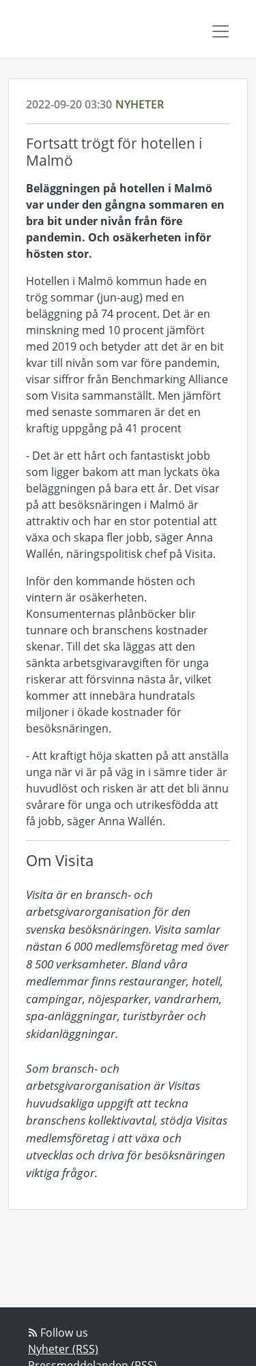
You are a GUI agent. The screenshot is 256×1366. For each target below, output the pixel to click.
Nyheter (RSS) (63, 1348)
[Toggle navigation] (220, 31)
